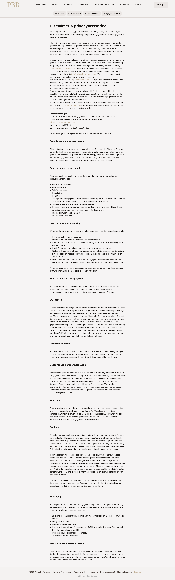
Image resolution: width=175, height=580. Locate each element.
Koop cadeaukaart (107, 572)
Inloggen (161, 4)
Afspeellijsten (91, 13)
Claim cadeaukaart (124, 572)
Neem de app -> (140, 572)
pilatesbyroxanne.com (83, 80)
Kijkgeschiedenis (111, 13)
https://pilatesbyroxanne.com (63, 68)
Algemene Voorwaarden (61, 572)
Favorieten (74, 13)
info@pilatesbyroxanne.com (83, 74)
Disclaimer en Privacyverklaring (86, 572)
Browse (59, 13)
